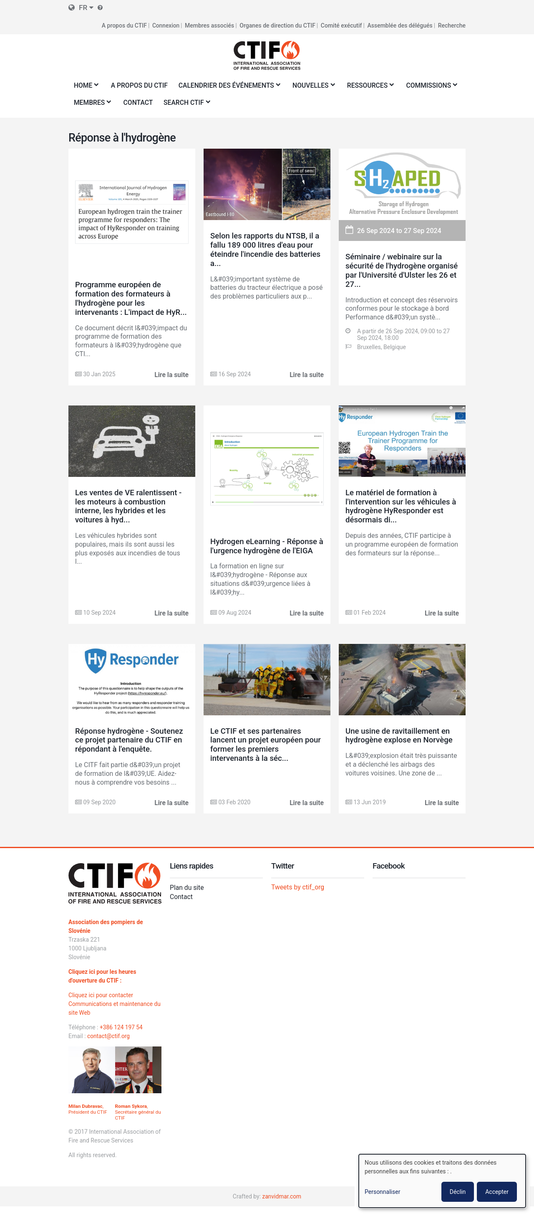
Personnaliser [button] (382, 1191)
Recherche (452, 25)
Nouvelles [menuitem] (316, 87)
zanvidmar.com (282, 1205)
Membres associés (209, 25)
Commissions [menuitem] (98, 104)
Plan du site (187, 897)
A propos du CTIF (123, 25)
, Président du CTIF (88, 1118)
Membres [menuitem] (156, 104)
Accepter (497, 1191)
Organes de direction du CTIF (277, 25)
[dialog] (442, 1181)
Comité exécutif (341, 25)
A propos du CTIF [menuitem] (140, 85)
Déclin (458, 1191)
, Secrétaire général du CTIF (135, 1121)
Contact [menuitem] (204, 102)
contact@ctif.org (109, 1045)
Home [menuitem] (84, 87)
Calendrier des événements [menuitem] (230, 87)
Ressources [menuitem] (373, 87)
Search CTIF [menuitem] (251, 104)
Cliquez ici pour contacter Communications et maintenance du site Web (111, 1013)
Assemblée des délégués (399, 25)
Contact (181, 906)
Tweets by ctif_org (298, 896)
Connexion (165, 25)
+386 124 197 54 (122, 1036)
